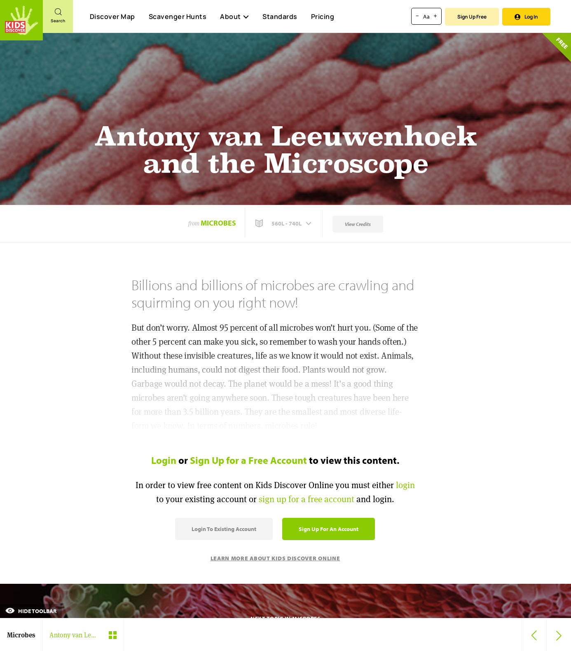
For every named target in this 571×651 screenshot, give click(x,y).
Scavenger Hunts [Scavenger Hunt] (177, 17)
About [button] (234, 16)
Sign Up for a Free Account (248, 460)
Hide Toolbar (30, 611)
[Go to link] (21, 20)
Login (163, 460)
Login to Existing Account (224, 529)
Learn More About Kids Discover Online (275, 558)
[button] (284, 223)
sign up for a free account (306, 499)
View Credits (358, 224)
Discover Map (112, 16)
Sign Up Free (472, 16)
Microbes (218, 223)
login (405, 485)
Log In (526, 16)
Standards (279, 16)
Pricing (323, 16)
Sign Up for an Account (328, 529)
